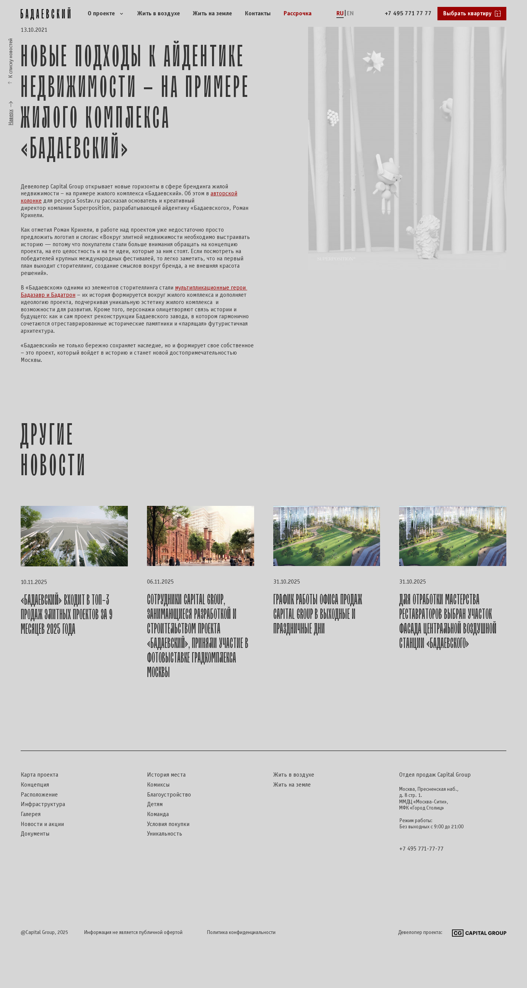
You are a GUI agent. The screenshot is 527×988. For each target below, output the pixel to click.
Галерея (31, 814)
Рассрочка (298, 13)
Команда (158, 814)
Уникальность (164, 834)
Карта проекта (39, 775)
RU (340, 13)
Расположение (39, 795)
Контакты (258, 13)
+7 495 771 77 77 (408, 13)
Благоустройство (169, 795)
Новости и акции (42, 824)
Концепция (35, 785)
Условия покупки (168, 824)
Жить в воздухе (158, 13)
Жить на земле (212, 13)
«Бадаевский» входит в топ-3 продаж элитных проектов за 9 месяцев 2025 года (67, 615)
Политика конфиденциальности (241, 932)
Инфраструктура (43, 804)
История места (166, 775)
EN (350, 13)
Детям (155, 804)
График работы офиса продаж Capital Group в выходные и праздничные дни (317, 614)
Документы (35, 834)
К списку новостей (10, 58)
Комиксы (158, 785)
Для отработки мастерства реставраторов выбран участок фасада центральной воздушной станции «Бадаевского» (447, 622)
